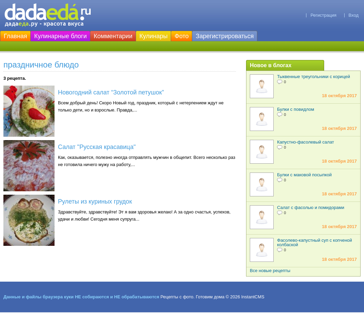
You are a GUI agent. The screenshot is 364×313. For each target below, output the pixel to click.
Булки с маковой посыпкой (304, 174)
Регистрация (323, 15)
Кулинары (153, 36)
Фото (181, 36)
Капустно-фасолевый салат (305, 142)
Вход (354, 15)
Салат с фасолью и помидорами (310, 207)
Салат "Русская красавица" (97, 147)
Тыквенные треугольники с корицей (313, 76)
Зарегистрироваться (225, 36)
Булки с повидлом (295, 109)
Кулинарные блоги (60, 36)
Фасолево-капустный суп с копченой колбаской (314, 242)
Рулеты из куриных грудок (95, 201)
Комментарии (113, 36)
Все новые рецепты (270, 270)
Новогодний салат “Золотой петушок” (111, 92)
